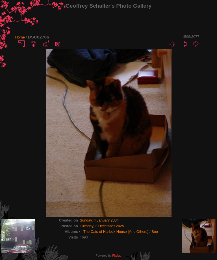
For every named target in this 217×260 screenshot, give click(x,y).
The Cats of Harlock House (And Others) (115, 231)
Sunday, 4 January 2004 (99, 220)
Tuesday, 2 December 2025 (102, 226)
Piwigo (116, 255)
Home (20, 37)
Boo (154, 231)
